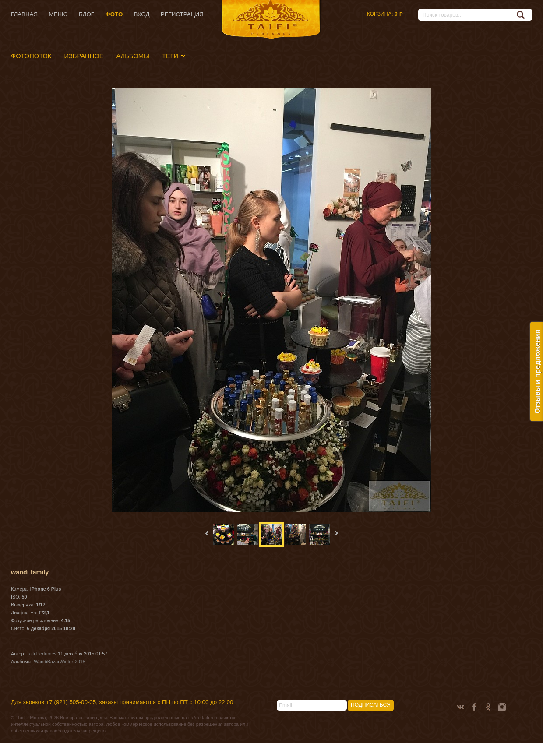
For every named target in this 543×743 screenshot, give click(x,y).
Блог (86, 14)
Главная (24, 14)
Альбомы (132, 56)
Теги (170, 56)
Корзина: (385, 14)
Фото (114, 14)
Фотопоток (31, 56)
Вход (142, 14)
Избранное (83, 56)
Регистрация (182, 14)
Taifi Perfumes (41, 653)
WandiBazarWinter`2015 (59, 661)
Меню (58, 14)
